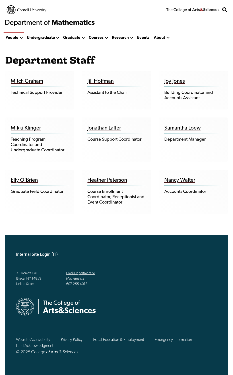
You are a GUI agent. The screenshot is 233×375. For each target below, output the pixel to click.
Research (120, 38)
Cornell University (26, 9)
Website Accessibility (33, 340)
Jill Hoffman (100, 81)
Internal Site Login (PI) (37, 254)
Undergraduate (41, 38)
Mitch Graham (27, 81)
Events (143, 38)
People (12, 38)
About (159, 38)
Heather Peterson (107, 180)
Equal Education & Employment (118, 340)
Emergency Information (173, 340)
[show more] (21, 38)
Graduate (71, 38)
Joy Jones (174, 81)
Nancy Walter (179, 180)
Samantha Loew (182, 128)
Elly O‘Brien (24, 180)
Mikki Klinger (26, 128)
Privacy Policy (71, 340)
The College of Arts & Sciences (193, 10)
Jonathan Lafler (104, 128)
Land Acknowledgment (34, 346)
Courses (96, 38)
